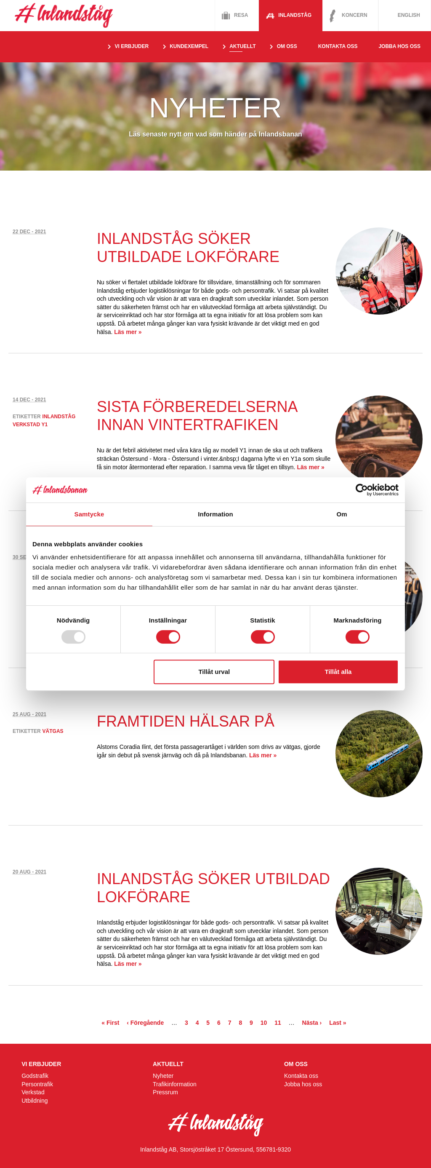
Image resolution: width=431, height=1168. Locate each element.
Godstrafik (34, 1075)
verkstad (26, 425)
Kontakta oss (338, 46)
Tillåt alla (338, 671)
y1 (44, 425)
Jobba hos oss (399, 46)
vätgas (53, 731)
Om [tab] (341, 514)
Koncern (354, 15)
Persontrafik (37, 1084)
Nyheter (163, 1075)
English (409, 15)
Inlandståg (294, 15)
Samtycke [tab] (89, 514)
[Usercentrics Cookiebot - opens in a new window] (362, 490)
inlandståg (59, 417)
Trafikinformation (175, 1084)
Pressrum (165, 1092)
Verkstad (32, 1092)
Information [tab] (215, 514)
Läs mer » (127, 332)
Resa (241, 15)
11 (277, 1022)
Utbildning (34, 1100)
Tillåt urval (214, 671)
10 (264, 1022)
